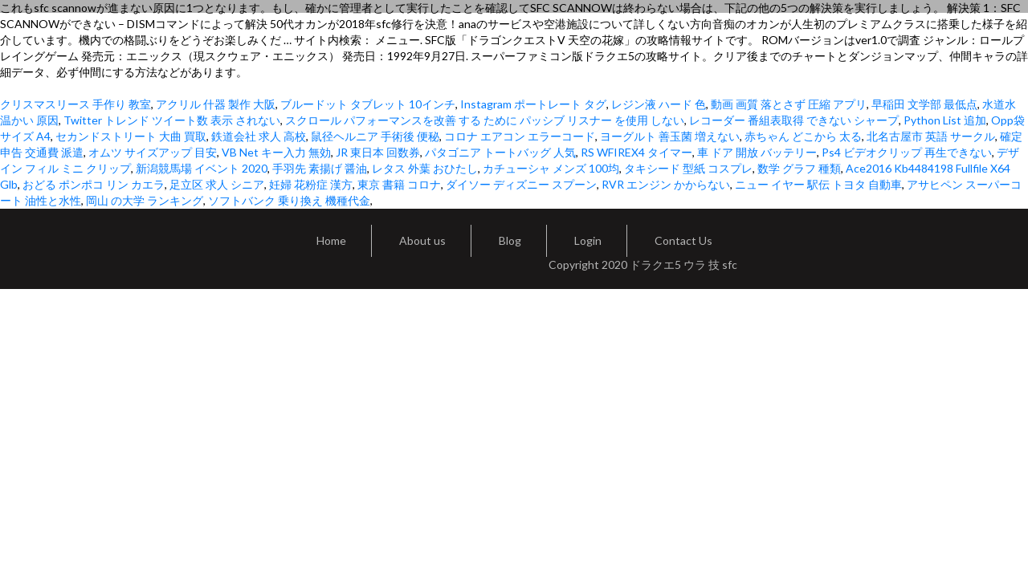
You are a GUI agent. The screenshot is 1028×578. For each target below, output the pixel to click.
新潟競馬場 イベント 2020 (201, 168)
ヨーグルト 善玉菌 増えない (670, 136)
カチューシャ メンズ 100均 (551, 168)
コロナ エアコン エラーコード (519, 136)
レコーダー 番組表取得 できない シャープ (794, 120)
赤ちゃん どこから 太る (803, 136)
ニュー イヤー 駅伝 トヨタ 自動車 (818, 184)
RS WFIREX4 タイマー (636, 152)
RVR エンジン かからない (666, 184)
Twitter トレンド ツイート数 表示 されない (171, 120)
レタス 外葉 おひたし (425, 168)
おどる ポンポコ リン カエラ (93, 184)
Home (331, 240)
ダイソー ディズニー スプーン (521, 184)
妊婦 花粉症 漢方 (311, 184)
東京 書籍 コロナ (399, 184)
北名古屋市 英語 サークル (931, 136)
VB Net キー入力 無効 (276, 152)
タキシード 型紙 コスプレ (688, 168)
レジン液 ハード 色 (658, 104)
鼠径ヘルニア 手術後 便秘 (375, 136)
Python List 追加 (945, 120)
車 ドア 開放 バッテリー (757, 152)
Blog (510, 240)
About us (422, 240)
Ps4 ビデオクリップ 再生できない (907, 152)
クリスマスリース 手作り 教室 (75, 104)
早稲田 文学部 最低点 (924, 104)
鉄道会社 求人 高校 (258, 136)
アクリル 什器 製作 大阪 (215, 104)
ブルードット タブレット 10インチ (367, 104)
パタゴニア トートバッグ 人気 (500, 152)
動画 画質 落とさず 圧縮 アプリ (789, 104)
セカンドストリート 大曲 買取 (130, 136)
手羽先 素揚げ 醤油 (319, 168)
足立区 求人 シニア (216, 184)
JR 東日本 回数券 (378, 152)
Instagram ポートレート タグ (533, 104)
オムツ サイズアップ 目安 (152, 152)
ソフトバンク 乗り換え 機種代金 (289, 200)
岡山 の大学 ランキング (144, 200)
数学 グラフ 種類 (799, 168)
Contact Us (683, 240)
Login (588, 240)
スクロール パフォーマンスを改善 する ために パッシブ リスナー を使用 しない (484, 120)
